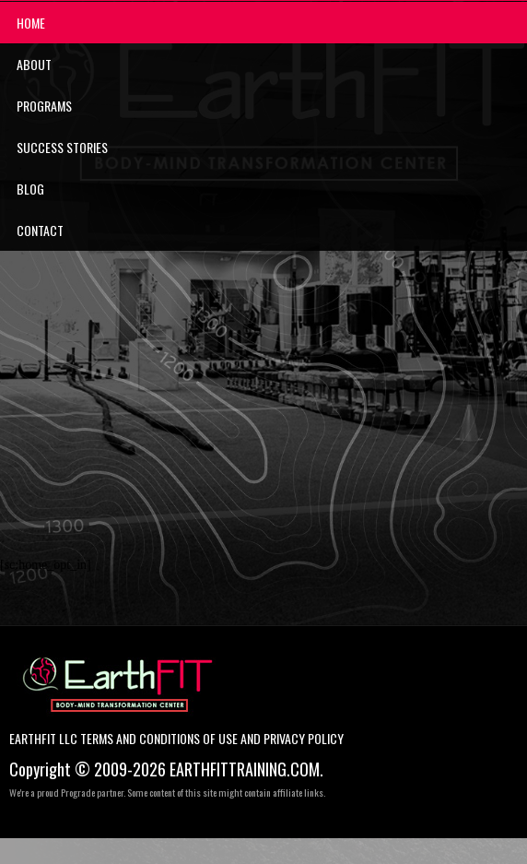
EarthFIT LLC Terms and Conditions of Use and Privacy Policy (176, 739)
